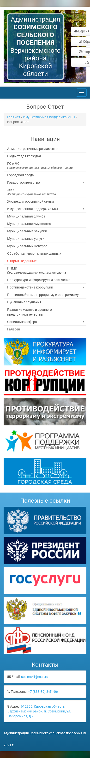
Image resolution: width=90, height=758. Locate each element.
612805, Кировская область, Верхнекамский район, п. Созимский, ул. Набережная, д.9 (39, 711)
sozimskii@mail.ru (34, 677)
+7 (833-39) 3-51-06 (43, 691)
